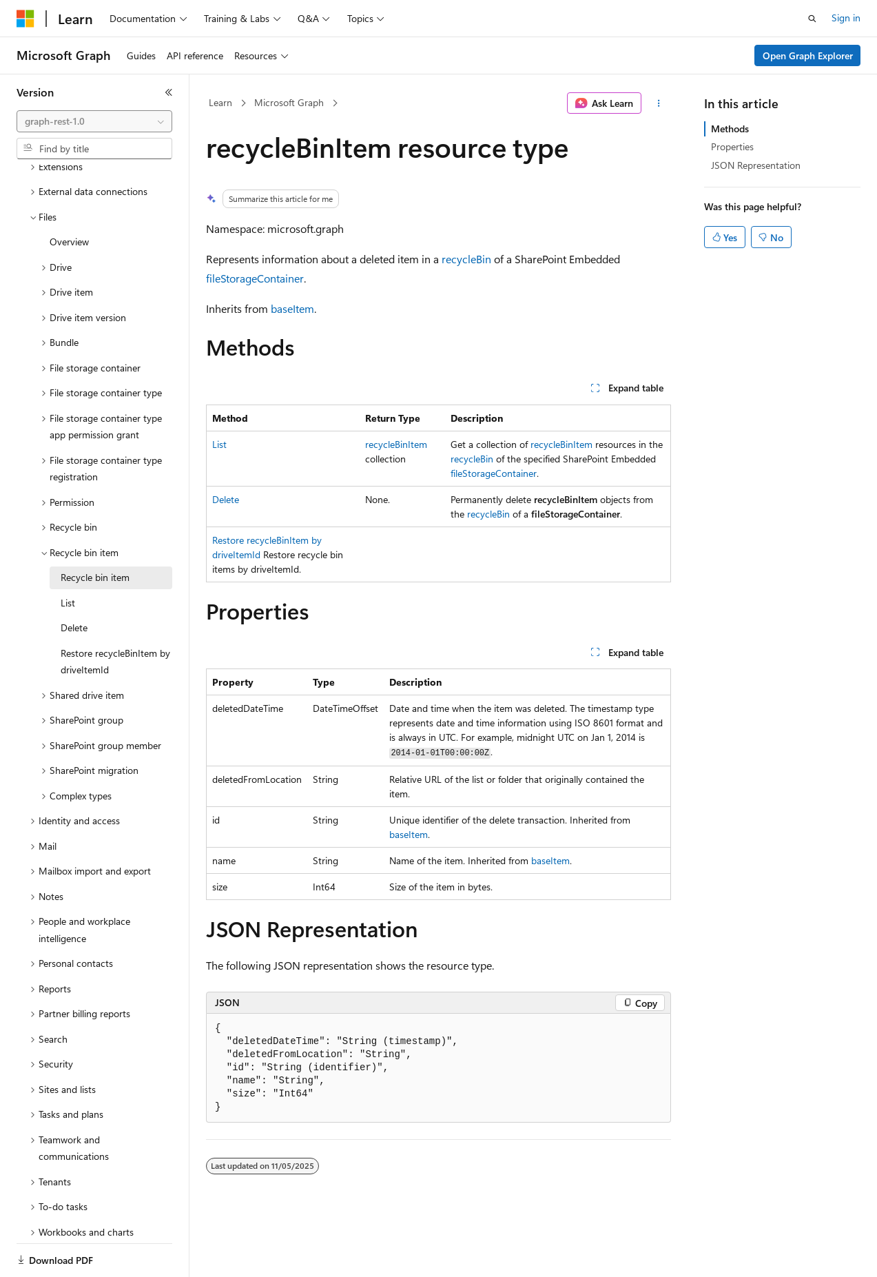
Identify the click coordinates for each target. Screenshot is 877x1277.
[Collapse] (168, 92)
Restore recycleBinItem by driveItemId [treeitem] (115, 614)
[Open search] (812, 18)
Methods (730, 128)
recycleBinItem (396, 444)
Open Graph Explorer (808, 55)
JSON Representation (756, 165)
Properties (732, 146)
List (219, 444)
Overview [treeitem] (69, 194)
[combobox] (94, 121)
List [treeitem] (68, 555)
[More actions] (659, 103)
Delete (225, 499)
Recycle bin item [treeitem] (95, 529)
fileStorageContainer (255, 278)
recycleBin (466, 259)
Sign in (846, 17)
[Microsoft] (25, 19)
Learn (220, 102)
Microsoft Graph (289, 102)
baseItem (292, 308)
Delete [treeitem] (74, 579)
